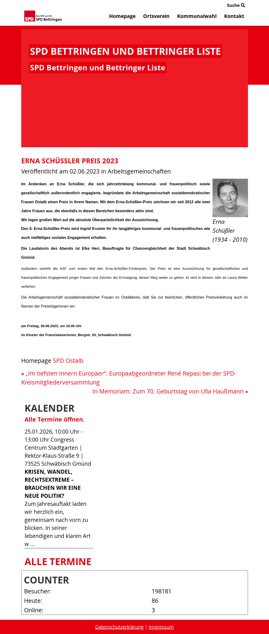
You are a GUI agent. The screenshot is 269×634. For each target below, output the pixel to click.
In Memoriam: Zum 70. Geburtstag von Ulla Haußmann (167, 391)
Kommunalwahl (197, 16)
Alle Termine (58, 561)
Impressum (161, 627)
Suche (236, 5)
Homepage (122, 16)
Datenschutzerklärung (119, 627)
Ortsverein (156, 16)
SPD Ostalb (68, 360)
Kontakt (234, 16)
